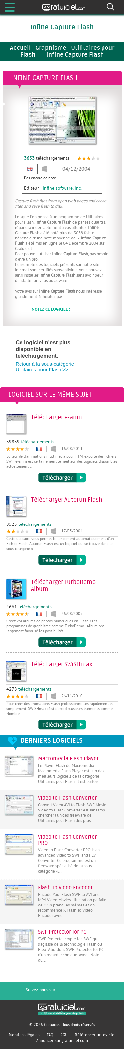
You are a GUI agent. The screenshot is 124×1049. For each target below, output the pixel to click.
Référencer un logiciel (95, 1035)
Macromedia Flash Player (68, 759)
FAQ (50, 1035)
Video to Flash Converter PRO (67, 840)
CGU (64, 1035)
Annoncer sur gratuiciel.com (62, 1040)
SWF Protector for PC (62, 932)
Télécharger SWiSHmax (62, 725)
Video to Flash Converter (67, 798)
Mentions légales (24, 1035)
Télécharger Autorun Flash (62, 560)
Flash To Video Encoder (65, 888)
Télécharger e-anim (62, 478)
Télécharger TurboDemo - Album (62, 642)
